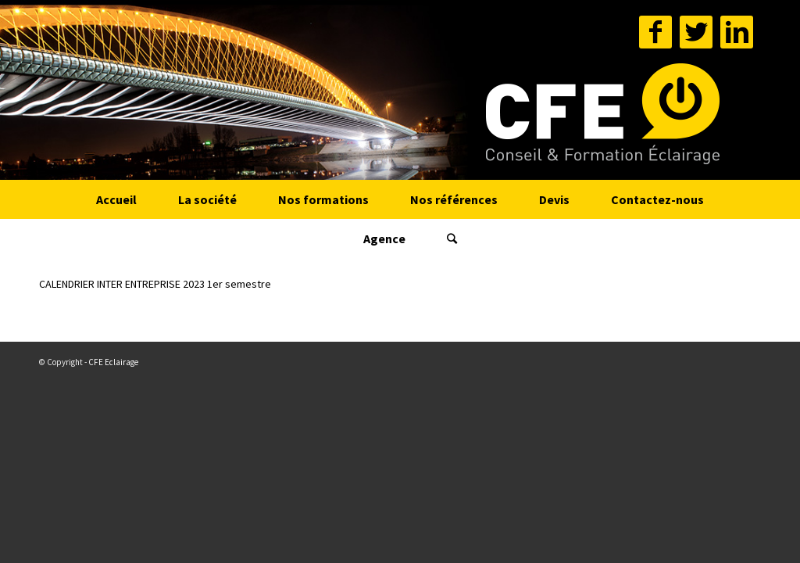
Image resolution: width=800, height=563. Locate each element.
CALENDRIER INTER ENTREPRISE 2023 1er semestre (155, 284)
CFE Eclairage (113, 362)
